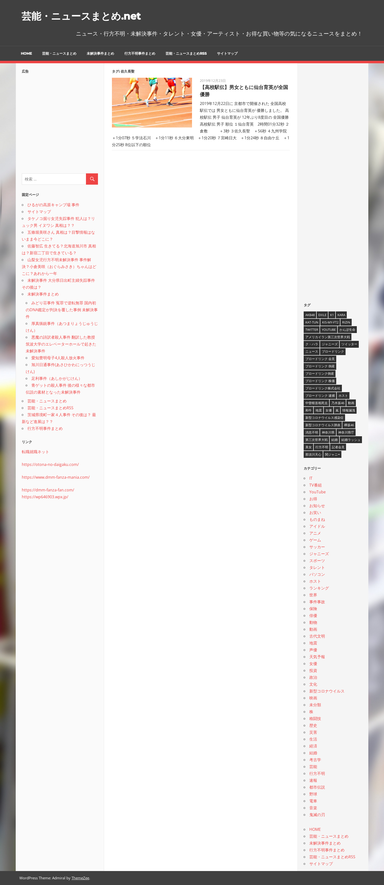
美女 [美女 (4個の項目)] (308, 447)
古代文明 (317, 636)
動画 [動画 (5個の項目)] (351, 403)
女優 (313, 663)
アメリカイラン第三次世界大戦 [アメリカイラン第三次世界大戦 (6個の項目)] (327, 337)
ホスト (315, 581)
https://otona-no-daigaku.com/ (50, 464)
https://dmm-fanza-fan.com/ (48, 490)
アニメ (315, 533)
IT (310, 478)
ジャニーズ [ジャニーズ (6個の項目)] (330, 344)
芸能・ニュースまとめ (59, 53)
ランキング (319, 588)
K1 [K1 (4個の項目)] (332, 315)
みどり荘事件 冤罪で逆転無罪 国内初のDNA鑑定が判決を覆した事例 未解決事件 (62, 309)
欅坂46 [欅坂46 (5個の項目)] (349, 425)
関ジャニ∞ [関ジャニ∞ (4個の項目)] (332, 454)
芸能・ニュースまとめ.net (81, 16)
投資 (313, 670)
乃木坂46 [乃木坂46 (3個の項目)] (337, 403)
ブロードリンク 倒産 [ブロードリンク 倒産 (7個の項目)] (320, 366)
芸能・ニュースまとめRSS (186, 53)
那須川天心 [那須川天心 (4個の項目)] (313, 454)
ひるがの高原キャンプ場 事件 (53, 204)
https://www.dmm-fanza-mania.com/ (56, 477)
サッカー (317, 547)
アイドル (317, 526)
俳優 (313, 615)
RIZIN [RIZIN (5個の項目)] (346, 322)
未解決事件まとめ (100, 53)
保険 (313, 608)
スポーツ (317, 560)
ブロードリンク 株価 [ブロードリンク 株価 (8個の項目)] (320, 381)
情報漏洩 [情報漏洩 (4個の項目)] (348, 410)
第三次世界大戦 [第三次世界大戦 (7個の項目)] (316, 439)
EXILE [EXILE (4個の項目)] (322, 315)
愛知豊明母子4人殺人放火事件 (57, 357)
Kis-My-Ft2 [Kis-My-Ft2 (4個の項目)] (330, 322)
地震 (313, 643)
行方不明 (317, 773)
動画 (313, 629)
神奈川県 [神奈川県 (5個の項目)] (328, 432)
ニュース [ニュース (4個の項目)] (311, 351)
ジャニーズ (319, 553)
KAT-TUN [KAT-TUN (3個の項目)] (311, 322)
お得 (313, 498)
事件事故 (317, 601)
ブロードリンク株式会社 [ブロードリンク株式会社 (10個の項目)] (322, 388)
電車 (313, 801)
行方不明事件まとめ (139, 53)
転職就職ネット (35, 451)
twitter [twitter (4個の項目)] (311, 329)
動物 (313, 622)
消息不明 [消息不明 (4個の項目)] (311, 432)
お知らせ (317, 505)
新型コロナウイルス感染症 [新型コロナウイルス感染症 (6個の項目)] (324, 417)
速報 (313, 780)
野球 (313, 794)
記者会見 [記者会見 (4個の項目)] (338, 447)
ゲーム (315, 540)
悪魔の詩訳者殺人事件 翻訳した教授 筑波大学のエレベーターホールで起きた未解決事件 (61, 344)
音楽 (313, 807)
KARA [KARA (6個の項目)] (341, 315)
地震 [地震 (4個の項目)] (318, 410)
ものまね (317, 519)
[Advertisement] (60, 122)
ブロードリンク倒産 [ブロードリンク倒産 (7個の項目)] (319, 373)
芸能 (313, 766)
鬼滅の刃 (317, 814)
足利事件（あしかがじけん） (56, 378)
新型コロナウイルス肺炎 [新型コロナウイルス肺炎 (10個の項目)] (322, 425)
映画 (313, 698)
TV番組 (315, 485)
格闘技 (315, 718)
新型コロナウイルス (327, 691)
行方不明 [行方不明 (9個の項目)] (321, 447)
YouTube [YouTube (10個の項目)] (329, 329)
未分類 (315, 704)
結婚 (313, 753)
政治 (313, 677)
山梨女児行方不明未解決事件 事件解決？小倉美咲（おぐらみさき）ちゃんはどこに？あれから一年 (59, 266)
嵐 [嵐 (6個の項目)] (337, 410)
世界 (313, 595)
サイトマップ (227, 53)
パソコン (317, 574)
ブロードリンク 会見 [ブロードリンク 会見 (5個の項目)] (320, 359)
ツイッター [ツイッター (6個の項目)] (349, 344)
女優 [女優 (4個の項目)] (328, 410)
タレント (317, 567)
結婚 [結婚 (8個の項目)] (334, 439)
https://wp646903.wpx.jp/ (45, 497)
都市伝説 (317, 787)
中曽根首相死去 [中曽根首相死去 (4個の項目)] (316, 403)
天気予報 (317, 656)
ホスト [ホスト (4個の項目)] (343, 395)
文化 (313, 684)
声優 (313, 650)
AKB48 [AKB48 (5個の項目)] (310, 315)
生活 (313, 739)
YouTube (317, 492)
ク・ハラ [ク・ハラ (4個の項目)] (311, 344)
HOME (26, 53)
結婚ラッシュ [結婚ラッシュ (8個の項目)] (350, 439)
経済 (313, 746)
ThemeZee (80, 877)
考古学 (315, 759)
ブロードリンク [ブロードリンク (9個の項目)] (333, 351)
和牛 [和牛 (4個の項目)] (308, 410)
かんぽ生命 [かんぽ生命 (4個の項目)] (347, 329)
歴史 (313, 725)
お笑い (315, 512)
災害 (313, 732)
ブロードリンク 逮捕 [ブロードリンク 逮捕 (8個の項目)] (320, 395)
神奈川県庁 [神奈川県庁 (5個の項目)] (346, 432)
